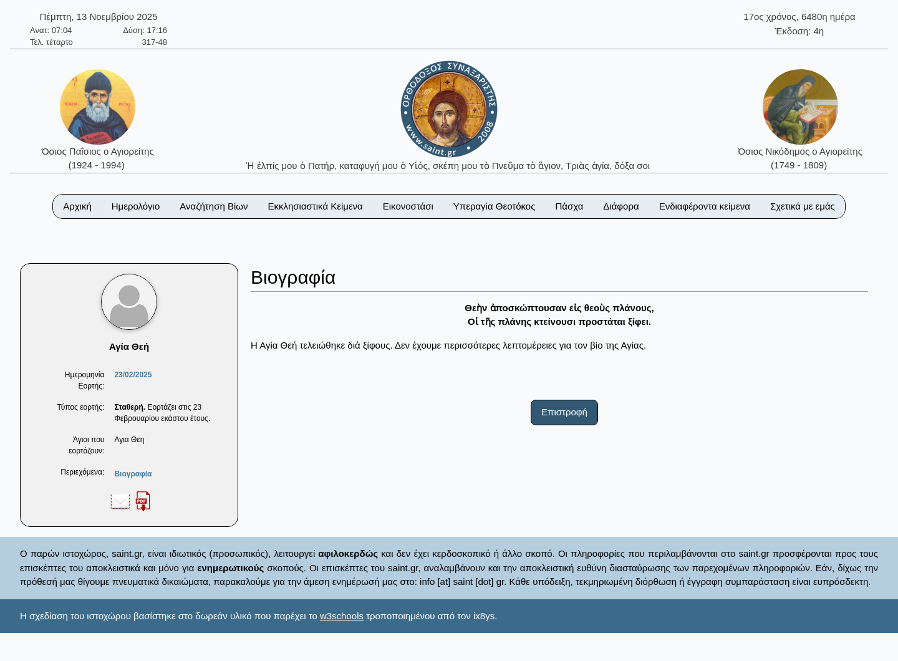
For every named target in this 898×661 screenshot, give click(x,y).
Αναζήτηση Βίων (214, 206)
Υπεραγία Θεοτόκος (494, 206)
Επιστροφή (564, 412)
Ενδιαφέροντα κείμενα (704, 206)
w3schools (342, 615)
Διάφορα (621, 206)
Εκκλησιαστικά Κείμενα (315, 206)
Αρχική (77, 206)
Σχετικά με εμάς (802, 206)
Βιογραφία (133, 474)
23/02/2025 (133, 374)
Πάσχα (569, 206)
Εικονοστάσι (408, 206)
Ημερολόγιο (136, 206)
